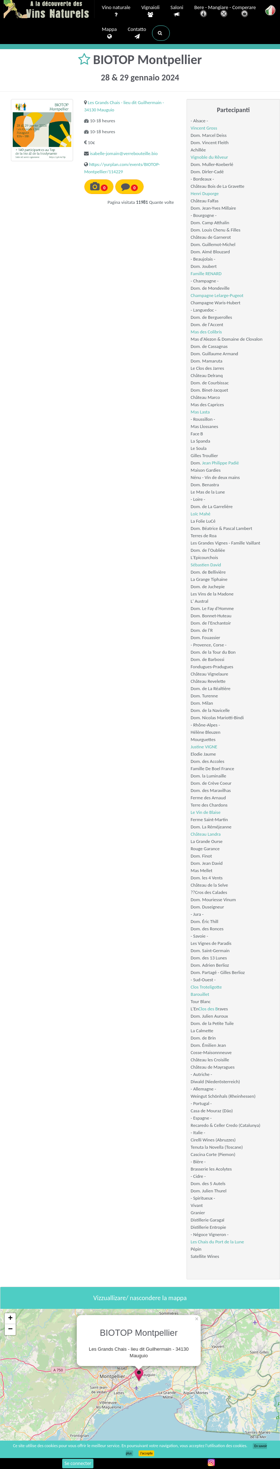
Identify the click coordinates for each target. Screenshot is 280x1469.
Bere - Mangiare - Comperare (225, 12)
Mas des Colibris (206, 331)
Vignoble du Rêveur (209, 157)
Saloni (177, 11)
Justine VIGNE (204, 746)
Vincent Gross (204, 128)
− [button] (10, 1329)
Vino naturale (116, 11)
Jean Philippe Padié (220, 463)
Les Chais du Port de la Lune (217, 1241)
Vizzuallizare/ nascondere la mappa (140, 1298)
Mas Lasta (200, 412)
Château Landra (205, 834)
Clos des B (208, 1008)
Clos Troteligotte (206, 987)
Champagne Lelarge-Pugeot (217, 295)
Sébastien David (206, 564)
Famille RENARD (206, 273)
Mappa (109, 33)
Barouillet (200, 994)
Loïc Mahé (200, 513)
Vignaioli (150, 11)
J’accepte (146, 1453)
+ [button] (10, 1318)
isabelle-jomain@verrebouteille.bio (123, 153)
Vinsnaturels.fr (49, 10)
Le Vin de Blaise (205, 812)
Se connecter (77, 1463)
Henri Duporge (205, 193)
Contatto (137, 33)
